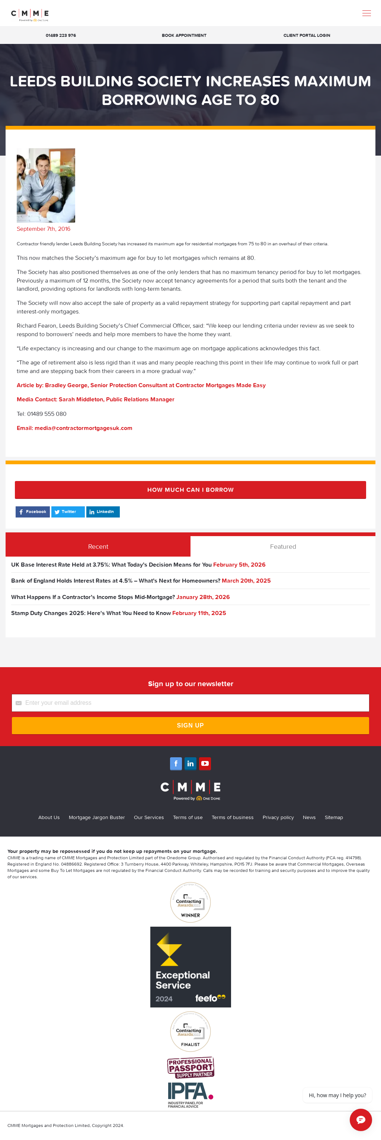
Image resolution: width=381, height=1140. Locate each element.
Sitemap (334, 817)
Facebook (31, 512)
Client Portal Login (307, 35)
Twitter (64, 512)
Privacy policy (278, 817)
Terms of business (233, 817)
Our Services (149, 817)
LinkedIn (101, 512)
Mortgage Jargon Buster (97, 817)
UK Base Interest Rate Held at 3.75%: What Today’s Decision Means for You (111, 564)
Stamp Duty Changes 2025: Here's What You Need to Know (91, 613)
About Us (49, 817)
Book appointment (184, 35)
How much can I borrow (190, 489)
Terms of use (188, 817)
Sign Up (190, 725)
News (309, 817)
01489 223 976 (61, 35)
